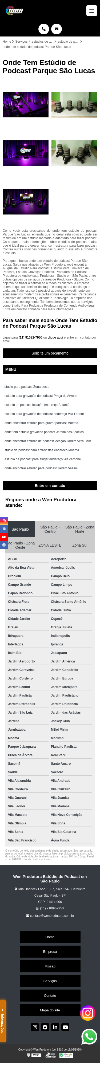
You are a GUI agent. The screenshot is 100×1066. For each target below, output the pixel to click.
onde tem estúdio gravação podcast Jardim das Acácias (44, 432)
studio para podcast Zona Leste (27, 387)
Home (50, 937)
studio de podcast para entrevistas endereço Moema (42, 450)
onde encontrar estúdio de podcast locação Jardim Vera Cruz (48, 441)
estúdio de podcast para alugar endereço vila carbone (43, 459)
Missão (50, 966)
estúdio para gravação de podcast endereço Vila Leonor (44, 414)
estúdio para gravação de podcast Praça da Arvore (41, 396)
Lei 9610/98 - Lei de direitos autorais (29, 859)
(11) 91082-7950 (31, 337)
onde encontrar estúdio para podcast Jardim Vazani (41, 468)
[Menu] (91, 10)
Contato (50, 996)
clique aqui (55, 337)
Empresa (50, 952)
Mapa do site (50, 1010)
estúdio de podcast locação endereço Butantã (37, 405)
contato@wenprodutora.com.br (50, 916)
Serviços (50, 981)
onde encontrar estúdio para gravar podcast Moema (41, 423)
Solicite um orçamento (50, 353)
